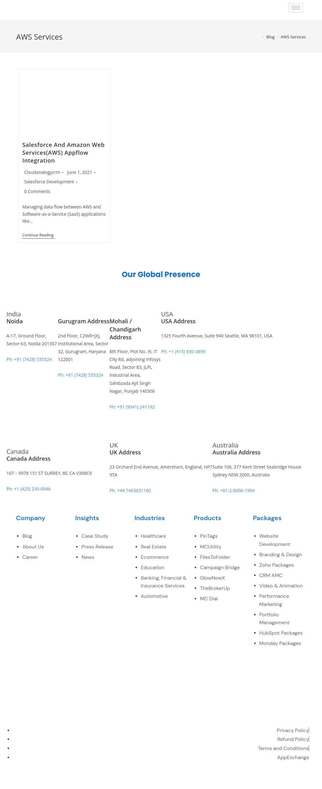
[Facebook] (234, 779)
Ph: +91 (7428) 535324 (29, 359)
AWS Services (293, 37)
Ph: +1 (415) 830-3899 (183, 351)
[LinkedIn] (261, 779)
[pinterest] (289, 779)
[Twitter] (248, 779)
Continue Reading (38, 235)
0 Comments (37, 191)
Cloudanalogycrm (42, 172)
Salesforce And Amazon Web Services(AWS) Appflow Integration (63, 152)
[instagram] (303, 779)
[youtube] (275, 779)
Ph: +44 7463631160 (130, 490)
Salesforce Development (49, 182)
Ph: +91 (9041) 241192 (132, 407)
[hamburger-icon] (296, 7)
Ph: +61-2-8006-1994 (234, 490)
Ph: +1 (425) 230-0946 (28, 489)
